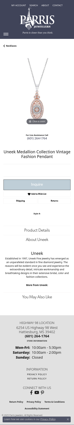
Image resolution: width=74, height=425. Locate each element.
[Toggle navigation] (6, 34)
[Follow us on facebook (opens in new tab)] (31, 393)
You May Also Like (37, 297)
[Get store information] (37, 340)
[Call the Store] (37, 336)
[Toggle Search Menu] (33, 5)
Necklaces (11, 45)
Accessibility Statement (37, 408)
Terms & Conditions (55, 401)
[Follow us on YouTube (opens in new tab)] (36, 393)
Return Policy (37, 378)
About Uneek (37, 240)
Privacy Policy (37, 374)
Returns (54, 201)
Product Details (37, 230)
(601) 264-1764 (37, 138)
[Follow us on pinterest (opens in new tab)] (42, 393)
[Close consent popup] (68, 419)
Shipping (20, 201)
